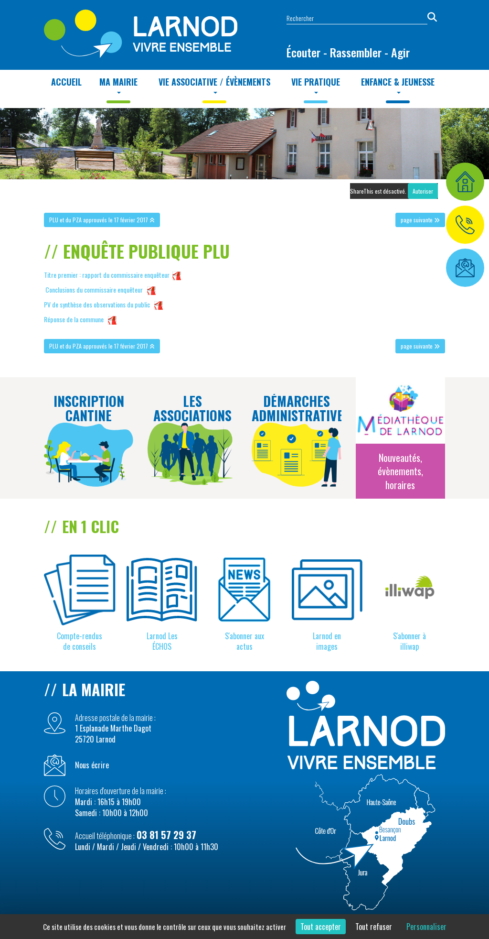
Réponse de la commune (74, 319)
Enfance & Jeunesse (398, 85)
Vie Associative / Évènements (214, 85)
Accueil (66, 82)
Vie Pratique (315, 85)
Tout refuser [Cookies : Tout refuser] (373, 926)
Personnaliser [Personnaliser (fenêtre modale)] (426, 926)
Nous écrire (92, 765)
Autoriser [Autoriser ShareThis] (423, 191)
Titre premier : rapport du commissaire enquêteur (107, 275)
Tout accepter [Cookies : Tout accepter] (320, 926)
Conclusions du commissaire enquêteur (94, 289)
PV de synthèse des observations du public (97, 304)
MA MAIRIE (118, 85)
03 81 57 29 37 (166, 835)
